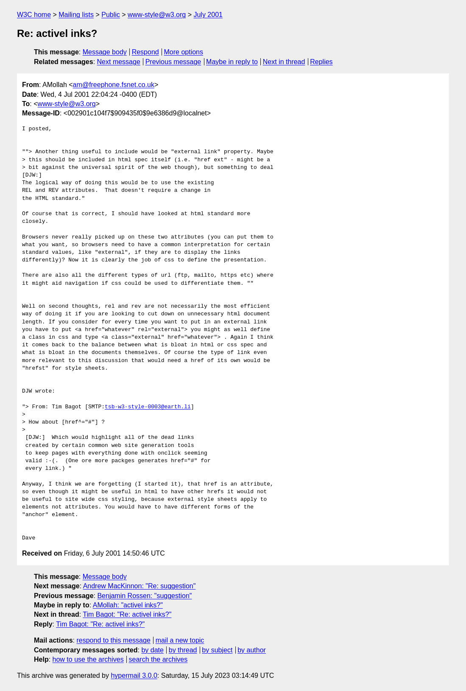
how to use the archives (88, 659)
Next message (118, 61)
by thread (183, 650)
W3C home (34, 14)
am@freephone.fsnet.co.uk (113, 84)
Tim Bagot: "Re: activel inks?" (127, 614)
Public (110, 14)
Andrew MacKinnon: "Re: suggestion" (139, 586)
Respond (145, 52)
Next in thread (284, 61)
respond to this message (113, 640)
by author (251, 650)
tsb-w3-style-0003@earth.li (148, 407)
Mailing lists (76, 14)
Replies (321, 61)
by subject (217, 650)
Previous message (173, 61)
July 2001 (208, 14)
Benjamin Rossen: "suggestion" (144, 595)
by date (152, 650)
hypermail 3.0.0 (134, 675)
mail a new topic (180, 640)
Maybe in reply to (232, 61)
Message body (105, 52)
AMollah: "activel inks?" (128, 605)
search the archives (158, 659)
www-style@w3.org (157, 14)
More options (184, 52)
